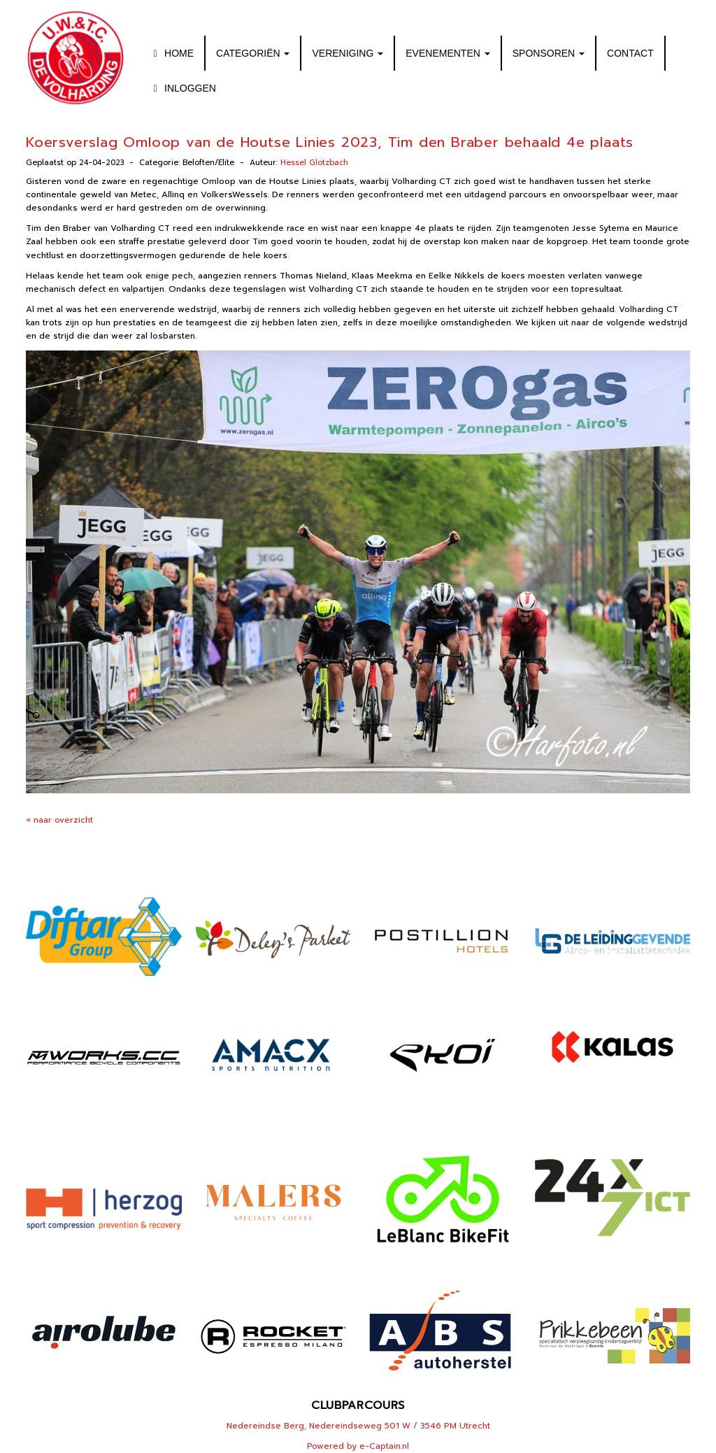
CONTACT (630, 53)
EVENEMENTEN (447, 53)
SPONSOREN (549, 53)
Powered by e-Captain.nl (358, 1446)
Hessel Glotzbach (314, 163)
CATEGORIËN (252, 53)
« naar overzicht (59, 820)
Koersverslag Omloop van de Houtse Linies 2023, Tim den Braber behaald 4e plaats (329, 142)
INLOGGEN (183, 88)
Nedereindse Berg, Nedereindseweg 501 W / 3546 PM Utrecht (358, 1425)
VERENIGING (347, 53)
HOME (172, 53)
